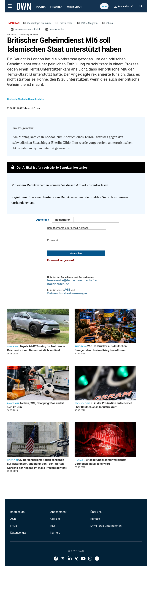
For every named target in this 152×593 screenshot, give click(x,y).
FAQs (13, 525)
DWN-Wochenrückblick (27, 29)
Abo (104, 6)
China (109, 23)
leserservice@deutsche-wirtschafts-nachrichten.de (72, 282)
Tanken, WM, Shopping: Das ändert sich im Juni (35, 405)
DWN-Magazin (89, 23)
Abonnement (58, 512)
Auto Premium (57, 29)
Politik (41, 6)
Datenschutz (18, 532)
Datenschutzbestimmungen (67, 293)
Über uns (96, 512)
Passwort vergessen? (60, 260)
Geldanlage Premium (39, 23)
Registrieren (63, 219)
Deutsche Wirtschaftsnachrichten (25, 99)
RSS (52, 525)
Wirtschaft (75, 6)
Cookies (55, 519)
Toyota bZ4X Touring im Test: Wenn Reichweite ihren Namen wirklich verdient (36, 348)
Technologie (82, 403)
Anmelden (42, 219)
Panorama (13, 346)
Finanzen (56, 6)
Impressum (17, 512)
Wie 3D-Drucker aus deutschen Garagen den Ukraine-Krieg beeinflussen (101, 348)
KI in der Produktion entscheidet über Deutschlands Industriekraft (103, 405)
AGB (67, 290)
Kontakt (95, 519)
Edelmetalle (65, 23)
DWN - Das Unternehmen (106, 525)
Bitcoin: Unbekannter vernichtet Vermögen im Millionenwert (100, 461)
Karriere (55, 532)
